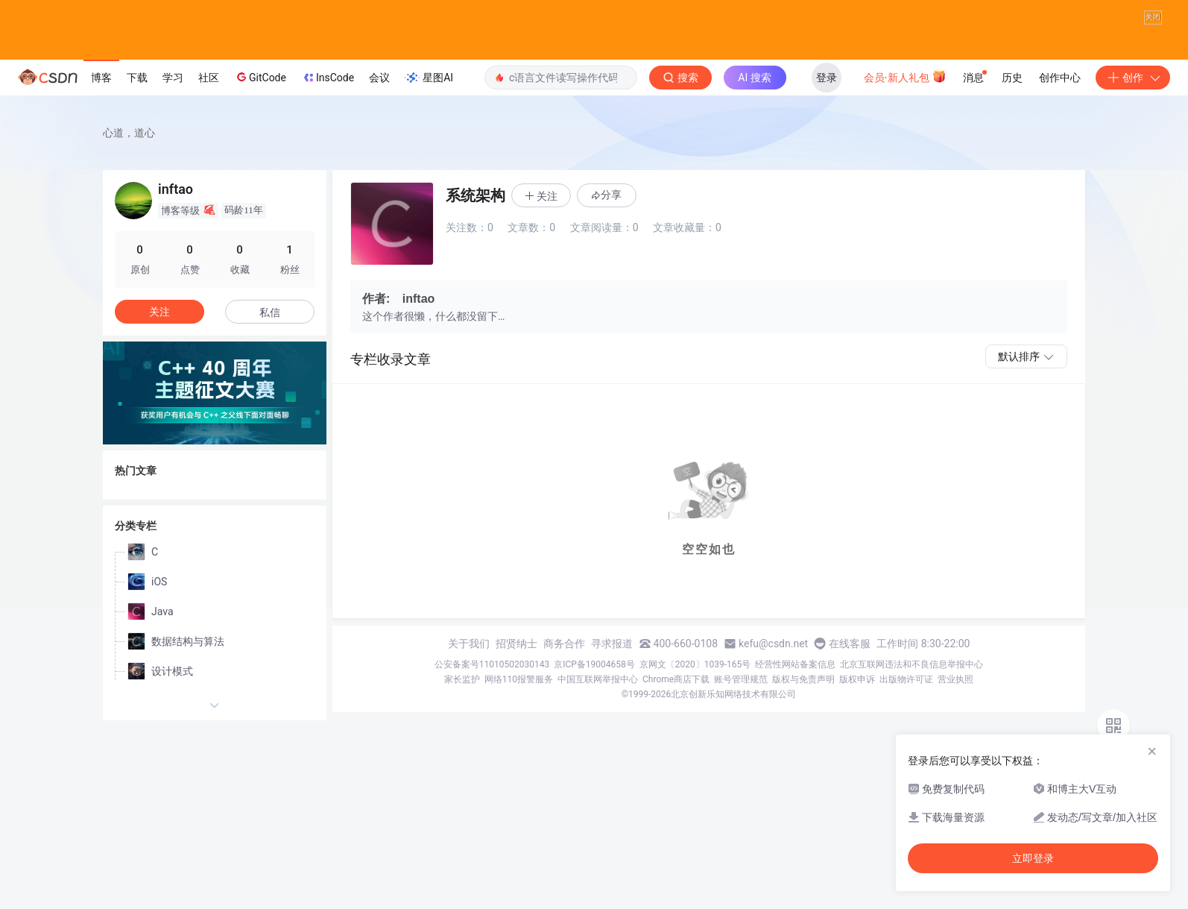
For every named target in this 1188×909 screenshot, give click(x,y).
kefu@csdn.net (773, 674)
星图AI (429, 108)
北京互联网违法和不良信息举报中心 (911, 695)
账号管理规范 (741, 710)
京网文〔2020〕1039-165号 (695, 695)
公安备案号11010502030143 (492, 695)
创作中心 (1060, 108)
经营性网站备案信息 (795, 695)
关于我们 (469, 674)
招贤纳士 (516, 674)
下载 (137, 108)
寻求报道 (612, 674)
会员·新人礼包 (905, 106)
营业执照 (955, 710)
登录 (826, 108)
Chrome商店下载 (676, 710)
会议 (379, 108)
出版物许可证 (906, 710)
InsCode (327, 108)
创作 (1132, 108)
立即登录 (1033, 858)
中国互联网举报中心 (597, 710)
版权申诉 (857, 710)
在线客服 (850, 674)
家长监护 (462, 710)
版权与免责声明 (803, 710)
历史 (1012, 108)
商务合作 (564, 674)
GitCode (260, 107)
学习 (172, 108)
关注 (159, 342)
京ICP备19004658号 (594, 695)
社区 (208, 108)
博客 (101, 108)
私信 (269, 343)
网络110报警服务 (518, 710)
